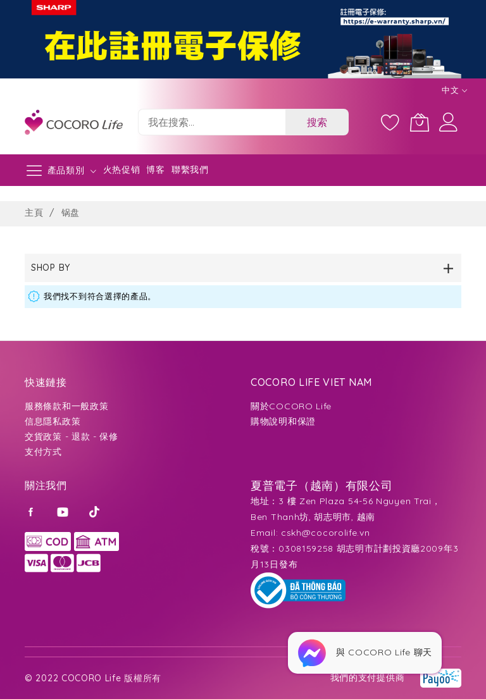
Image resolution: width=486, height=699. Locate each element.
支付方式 (43, 451)
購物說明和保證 (283, 421)
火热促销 (121, 169)
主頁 (35, 212)
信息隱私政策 (52, 421)
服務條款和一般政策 (66, 406)
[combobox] (211, 122)
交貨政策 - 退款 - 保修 (71, 436)
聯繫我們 (190, 169)
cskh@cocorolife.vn (325, 532)
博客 (155, 169)
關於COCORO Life (291, 406)
